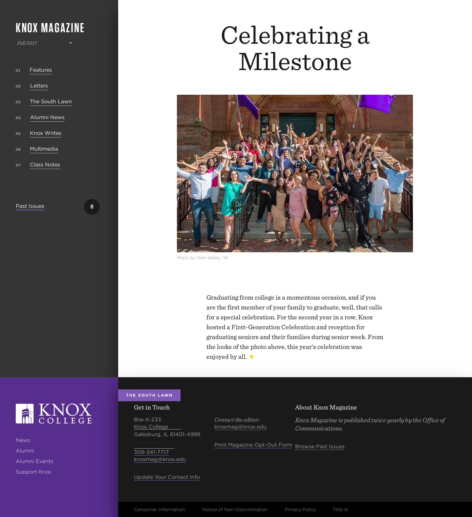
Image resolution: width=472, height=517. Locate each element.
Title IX (340, 509)
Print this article (154, 442)
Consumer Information (159, 509)
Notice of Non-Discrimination (235, 509)
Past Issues (30, 206)
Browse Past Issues (320, 446)
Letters (39, 86)
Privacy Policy (300, 509)
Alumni (25, 451)
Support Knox (33, 472)
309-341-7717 (151, 452)
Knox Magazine (50, 28)
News (23, 440)
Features (41, 70)
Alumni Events (34, 461)
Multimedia (44, 149)
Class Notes (45, 164)
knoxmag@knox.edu (160, 459)
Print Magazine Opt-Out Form (253, 445)
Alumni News (47, 117)
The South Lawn (51, 101)
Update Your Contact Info (167, 477)
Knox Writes (45, 133)
